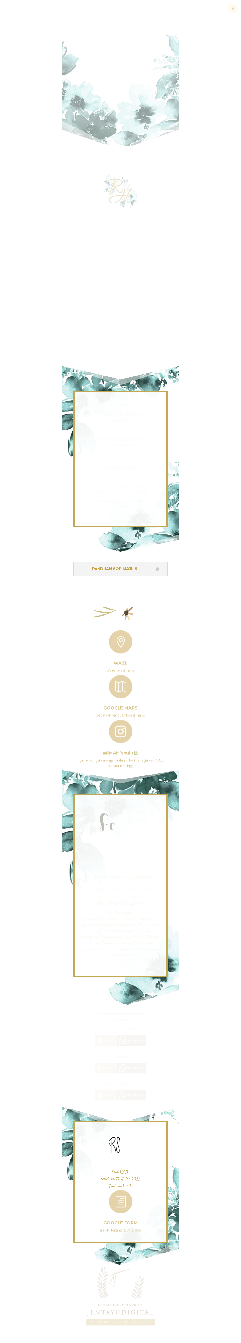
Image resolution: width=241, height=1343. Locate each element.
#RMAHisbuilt (120, 750)
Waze (121, 661)
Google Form (121, 1221)
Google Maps (120, 706)
